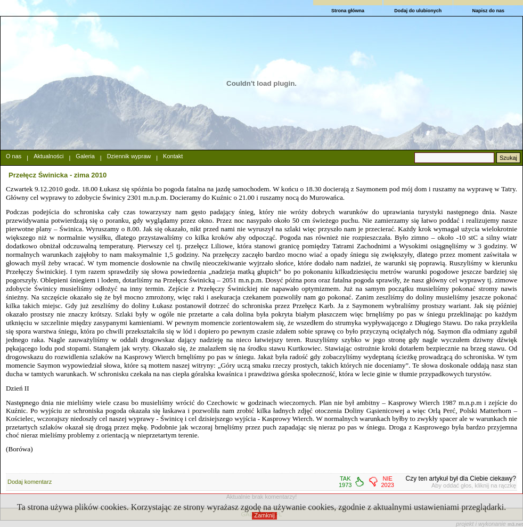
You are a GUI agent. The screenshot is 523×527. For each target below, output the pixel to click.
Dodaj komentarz (29, 482)
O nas (13, 156)
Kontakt (173, 156)
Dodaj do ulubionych (418, 10)
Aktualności (48, 156)
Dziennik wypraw (129, 156)
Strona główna (347, 10)
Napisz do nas (488, 10)
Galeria (85, 156)
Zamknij (264, 515)
